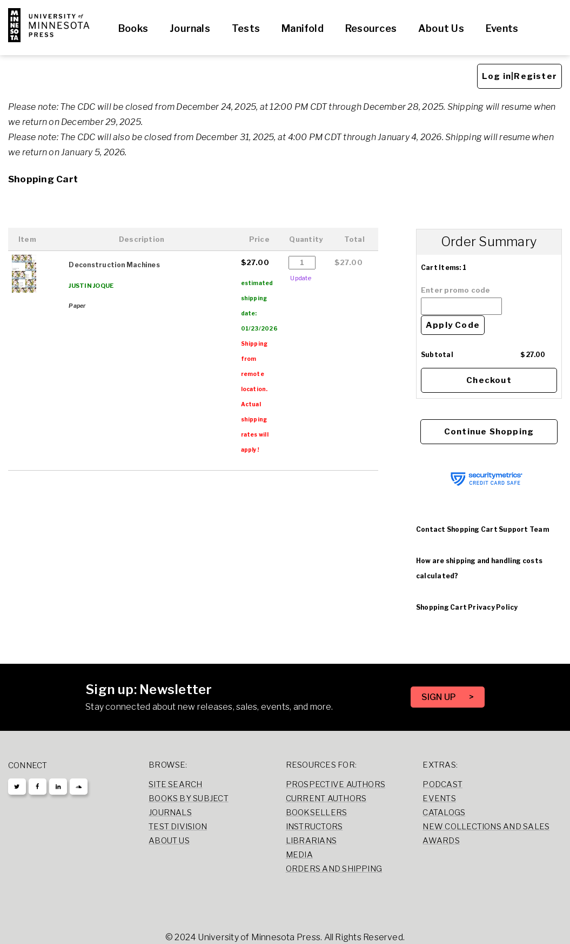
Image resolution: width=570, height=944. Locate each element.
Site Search (176, 784)
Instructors (314, 826)
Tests (246, 28)
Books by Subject (189, 798)
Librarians (311, 841)
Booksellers (316, 812)
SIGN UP (439, 697)
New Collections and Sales (486, 826)
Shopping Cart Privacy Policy (467, 607)
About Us (441, 28)
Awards (441, 841)
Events (502, 28)
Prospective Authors (335, 784)
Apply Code (453, 325)
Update (300, 278)
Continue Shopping (489, 432)
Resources (371, 28)
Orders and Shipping (334, 869)
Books (133, 28)
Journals (190, 28)
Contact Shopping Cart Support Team (482, 529)
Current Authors (326, 798)
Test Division (178, 826)
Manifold (302, 28)
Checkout (489, 380)
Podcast (442, 784)
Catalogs (444, 812)
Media (299, 855)
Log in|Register (519, 76)
